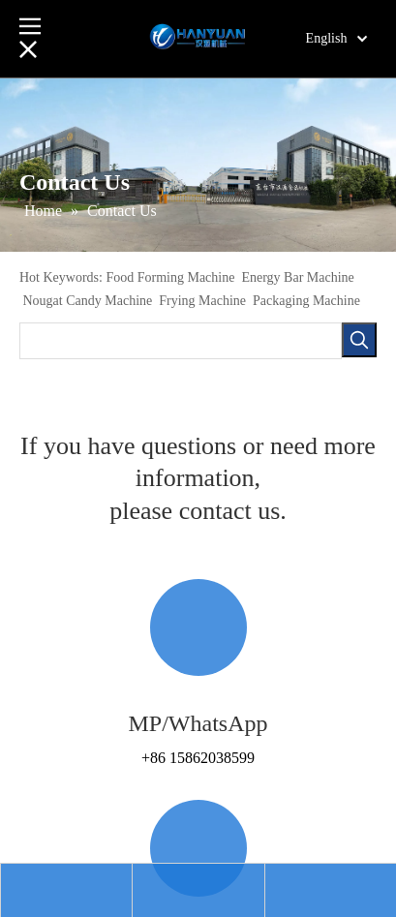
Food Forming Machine (170, 277)
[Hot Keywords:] (359, 339)
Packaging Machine (306, 300)
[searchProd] (180, 340)
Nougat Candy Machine (88, 300)
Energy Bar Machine (297, 277)
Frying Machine (202, 300)
